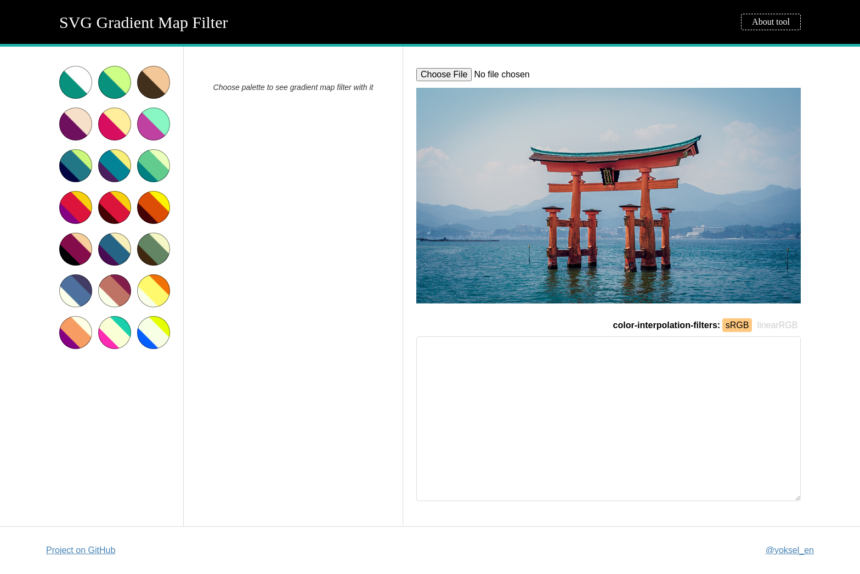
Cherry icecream (114, 124)
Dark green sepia (153, 249)
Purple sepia (75, 124)
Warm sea (114, 165)
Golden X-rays (153, 290)
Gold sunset (153, 207)
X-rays (75, 290)
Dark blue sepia (114, 249)
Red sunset (114, 207)
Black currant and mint (153, 124)
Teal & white (75, 82)
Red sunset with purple (75, 207)
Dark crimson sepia (75, 249)
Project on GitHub (80, 550)
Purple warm (75, 332)
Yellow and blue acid (153, 332)
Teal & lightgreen (114, 82)
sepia (153, 82)
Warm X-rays (114, 290)
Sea (75, 165)
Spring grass (153, 165)
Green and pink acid (114, 332)
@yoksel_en (790, 550)
